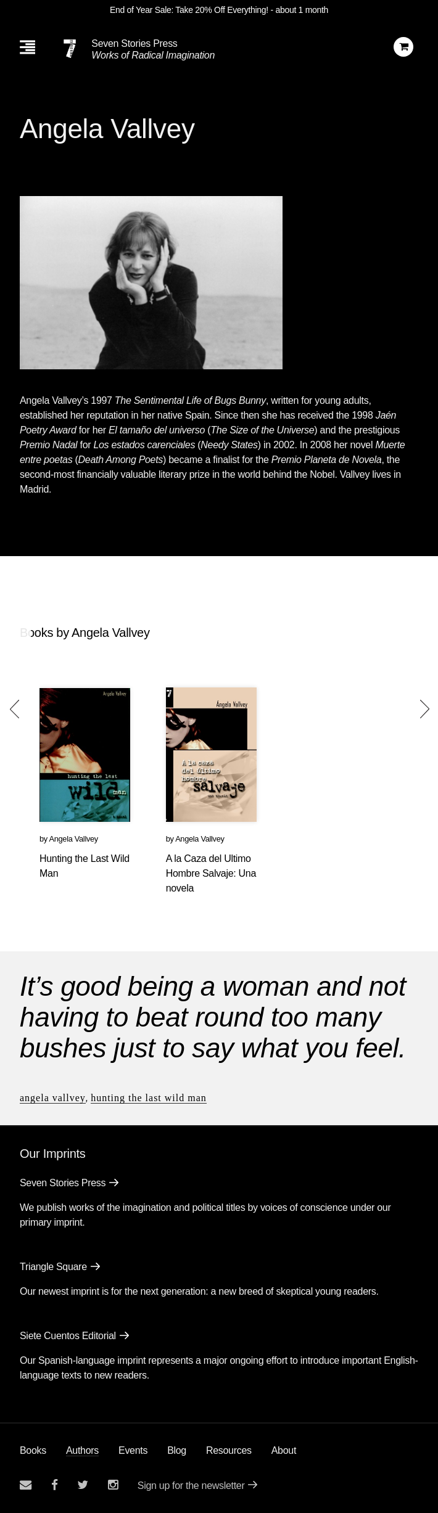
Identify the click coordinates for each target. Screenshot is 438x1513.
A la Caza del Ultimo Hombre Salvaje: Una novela (211, 873)
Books (33, 1450)
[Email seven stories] (25, 1485)
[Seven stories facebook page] (54, 1485)
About (283, 1450)
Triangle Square (53, 1266)
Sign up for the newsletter (191, 1485)
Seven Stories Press (134, 43)
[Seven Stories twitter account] (82, 1485)
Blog (176, 1450)
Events (132, 1450)
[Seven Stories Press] (69, 48)
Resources (229, 1450)
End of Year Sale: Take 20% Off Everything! (189, 10)
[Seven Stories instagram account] (113, 1485)
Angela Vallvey (73, 838)
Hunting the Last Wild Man (149, 1098)
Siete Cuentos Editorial (68, 1336)
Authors (82, 1450)
